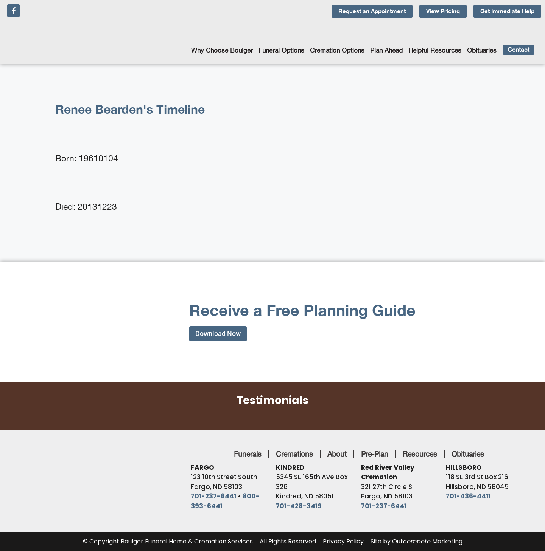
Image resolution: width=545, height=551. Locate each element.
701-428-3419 (299, 506)
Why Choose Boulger (222, 50)
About (337, 454)
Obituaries (482, 50)
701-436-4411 (468, 496)
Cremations (294, 454)
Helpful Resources (434, 50)
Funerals (248, 454)
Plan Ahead (386, 50)
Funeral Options (281, 50)
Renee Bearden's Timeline (130, 109)
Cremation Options (337, 50)
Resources (420, 454)
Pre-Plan (374, 454)
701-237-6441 (213, 496)
